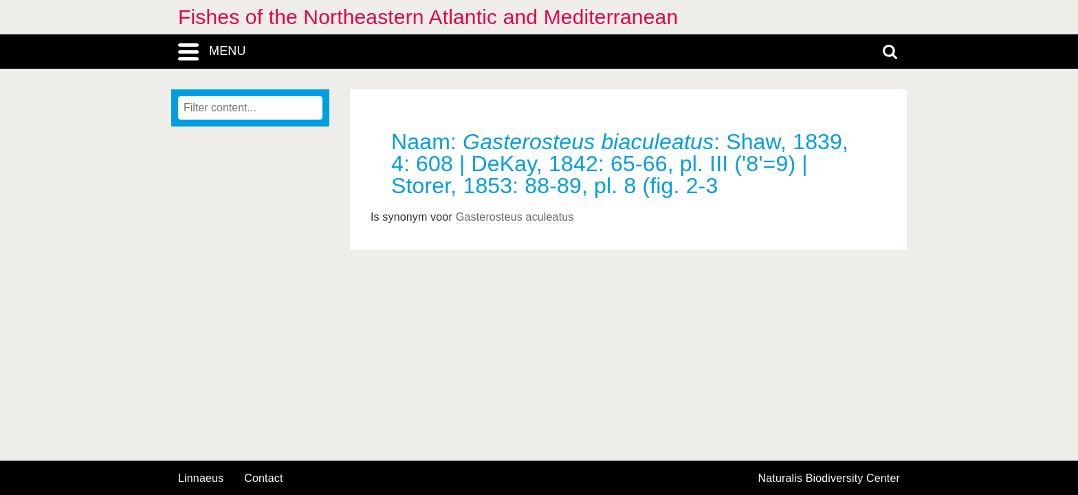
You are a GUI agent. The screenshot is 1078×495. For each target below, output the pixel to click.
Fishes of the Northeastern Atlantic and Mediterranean (428, 17)
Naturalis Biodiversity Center (829, 478)
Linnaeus (200, 478)
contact (263, 478)
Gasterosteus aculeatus (515, 217)
